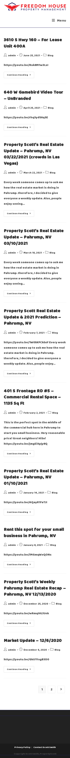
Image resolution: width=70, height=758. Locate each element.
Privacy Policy (22, 747)
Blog (50, 55)
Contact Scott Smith (44, 747)
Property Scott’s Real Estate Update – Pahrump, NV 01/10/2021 (34, 477)
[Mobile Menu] (59, 20)
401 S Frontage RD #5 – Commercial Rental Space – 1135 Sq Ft (32, 397)
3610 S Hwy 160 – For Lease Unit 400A (33, 43)
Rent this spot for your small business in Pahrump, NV (34, 533)
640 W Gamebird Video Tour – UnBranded (33, 95)
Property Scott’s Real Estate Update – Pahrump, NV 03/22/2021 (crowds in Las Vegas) (34, 154)
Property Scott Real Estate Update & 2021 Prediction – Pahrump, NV (32, 317)
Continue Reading (20, 74)
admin (12, 55)
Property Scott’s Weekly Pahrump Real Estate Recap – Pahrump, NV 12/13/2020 (35, 588)
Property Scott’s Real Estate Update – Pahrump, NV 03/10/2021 (34, 237)
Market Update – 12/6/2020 (33, 640)
